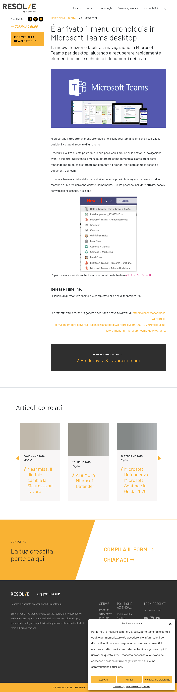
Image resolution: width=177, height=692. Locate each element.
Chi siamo (75, 8)
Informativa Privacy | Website (138, 686)
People (104, 610)
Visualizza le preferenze (157, 679)
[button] (170, 623)
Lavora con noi (152, 610)
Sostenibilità (150, 8)
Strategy (105, 614)
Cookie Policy (118, 686)
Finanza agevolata (128, 8)
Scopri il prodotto (107, 354)
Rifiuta (129, 679)
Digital (72, 18)
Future (104, 618)
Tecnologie (106, 8)
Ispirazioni (58, 18)
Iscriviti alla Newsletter (25, 38)
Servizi (90, 8)
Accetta (103, 679)
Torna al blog (24, 26)
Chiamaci (119, 559)
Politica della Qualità (124, 616)
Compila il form (129, 549)
